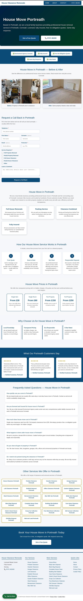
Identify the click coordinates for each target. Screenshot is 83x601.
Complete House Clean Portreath (31, 505)
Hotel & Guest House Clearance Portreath (11, 512)
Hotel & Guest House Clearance (58, 577)
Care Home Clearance (55, 575)
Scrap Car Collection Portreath (31, 512)
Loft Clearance (32, 572)
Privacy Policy (77, 570)
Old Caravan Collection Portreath (72, 512)
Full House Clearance (9, 158)
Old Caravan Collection (55, 584)
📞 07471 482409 (75, 3)
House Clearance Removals (13, 3)
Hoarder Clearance (33, 568)
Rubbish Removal (33, 575)
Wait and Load (53, 589)
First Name (5, 135)
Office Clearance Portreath (51, 489)
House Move (52, 563)
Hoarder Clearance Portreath (51, 483)
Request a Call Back (20, 181)
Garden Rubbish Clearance (35, 579)
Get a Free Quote (29, 38)
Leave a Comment (7, 166)
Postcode (24, 142)
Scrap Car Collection (55, 579)
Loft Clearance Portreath (11, 489)
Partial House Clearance (10, 161)
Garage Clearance (33, 570)
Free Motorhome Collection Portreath (51, 512)
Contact (63, 3)
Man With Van (32, 586)
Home (47, 3)
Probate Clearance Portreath (31, 483)
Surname (26, 135)
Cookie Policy (77, 572)
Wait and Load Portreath (31, 519)
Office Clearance (32, 577)
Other (4, 163)
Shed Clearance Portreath (11, 497)
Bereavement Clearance (35, 584)
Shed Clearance (32, 582)
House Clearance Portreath (11, 482)
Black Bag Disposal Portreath (11, 505)
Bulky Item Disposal (54, 565)
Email (6, 142)
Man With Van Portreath (51, 497)
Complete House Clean (55, 570)
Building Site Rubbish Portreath (51, 505)
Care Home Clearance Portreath (72, 505)
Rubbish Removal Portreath (31, 490)
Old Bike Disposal (54, 586)
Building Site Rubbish (55, 572)
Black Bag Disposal (54, 568)
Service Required (7, 150)
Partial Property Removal (10, 155)
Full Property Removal (9, 153)
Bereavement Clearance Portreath (31, 497)
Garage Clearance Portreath (72, 483)
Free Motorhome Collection (57, 582)
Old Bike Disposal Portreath (11, 520)
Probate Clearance (33, 565)
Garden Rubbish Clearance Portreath (72, 490)
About (54, 3)
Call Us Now (9, 596)
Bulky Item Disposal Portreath (72, 497)
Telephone (5, 128)
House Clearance (33, 563)
